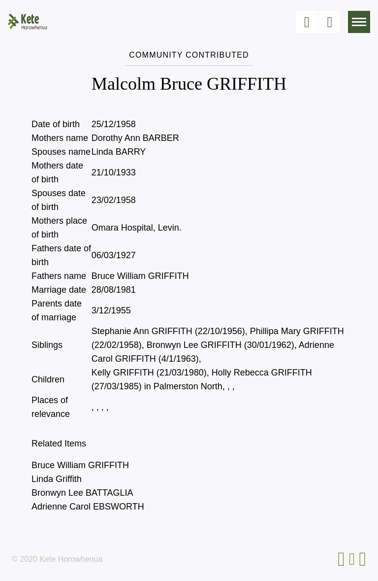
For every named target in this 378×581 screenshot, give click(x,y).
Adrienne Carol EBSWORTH (88, 507)
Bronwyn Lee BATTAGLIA (82, 493)
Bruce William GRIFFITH (80, 465)
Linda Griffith (57, 479)
